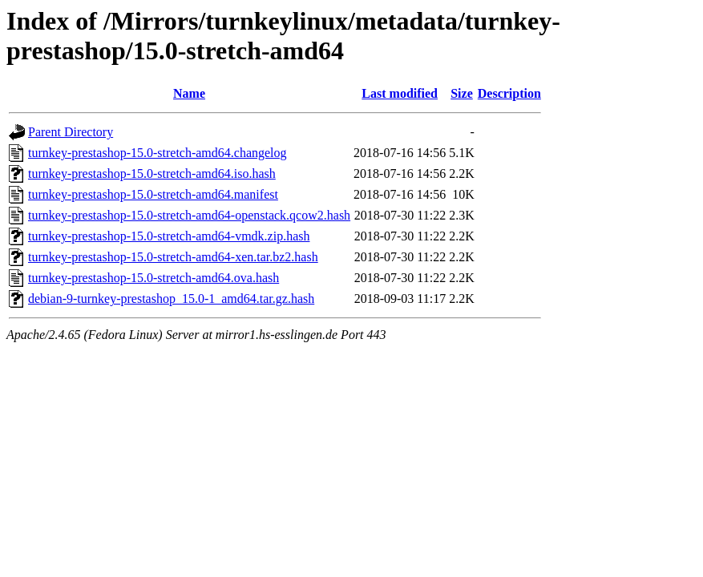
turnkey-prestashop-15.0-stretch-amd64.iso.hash (152, 173)
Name (189, 93)
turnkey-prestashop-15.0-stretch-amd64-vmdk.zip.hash (168, 236)
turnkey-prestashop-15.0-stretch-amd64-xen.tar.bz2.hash (173, 257)
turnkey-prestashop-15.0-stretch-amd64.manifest (153, 194)
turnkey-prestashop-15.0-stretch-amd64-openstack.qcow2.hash (189, 215)
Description (509, 93)
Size (461, 93)
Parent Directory (70, 132)
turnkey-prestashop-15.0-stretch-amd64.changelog (157, 152)
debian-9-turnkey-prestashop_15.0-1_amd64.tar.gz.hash (171, 298)
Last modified (400, 93)
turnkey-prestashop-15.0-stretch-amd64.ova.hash (153, 277)
